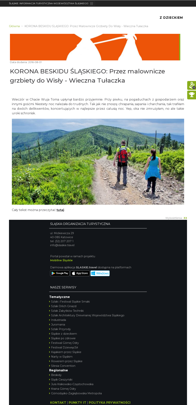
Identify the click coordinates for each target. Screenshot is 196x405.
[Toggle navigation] (91, 3)
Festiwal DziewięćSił (63, 347)
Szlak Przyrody (60, 329)
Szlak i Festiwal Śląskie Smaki (69, 301)
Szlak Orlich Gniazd (62, 306)
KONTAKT (58, 402)
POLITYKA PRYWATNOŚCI (110, 402)
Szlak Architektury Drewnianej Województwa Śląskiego (86, 315)
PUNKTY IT (77, 402)
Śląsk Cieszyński (60, 379)
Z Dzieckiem (171, 17)
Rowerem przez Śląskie (65, 361)
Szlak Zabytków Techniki (66, 310)
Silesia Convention (62, 366)
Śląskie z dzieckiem (63, 333)
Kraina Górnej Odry (62, 388)
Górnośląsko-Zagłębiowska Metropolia (75, 393)
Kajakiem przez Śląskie (65, 352)
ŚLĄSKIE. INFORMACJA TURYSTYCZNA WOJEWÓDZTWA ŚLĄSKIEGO (48, 3)
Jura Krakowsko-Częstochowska (71, 384)
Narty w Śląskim (61, 356)
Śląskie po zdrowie (62, 338)
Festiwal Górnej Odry (64, 343)
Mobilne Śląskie (61, 260)
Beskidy (55, 375)
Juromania (57, 324)
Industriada (57, 320)
